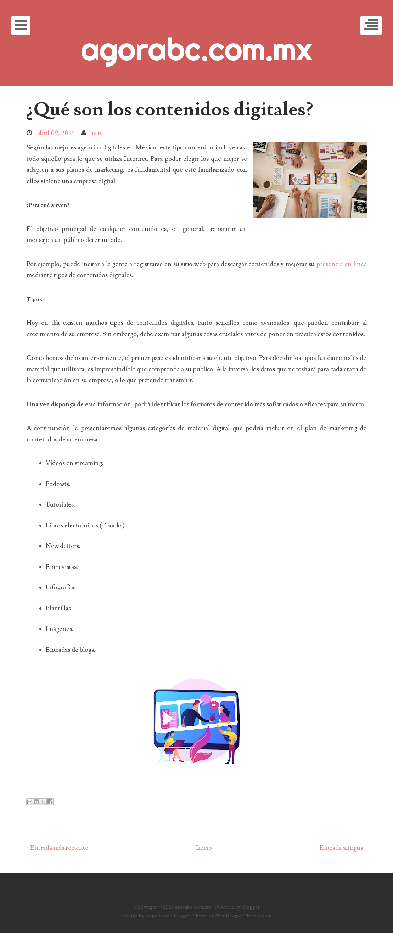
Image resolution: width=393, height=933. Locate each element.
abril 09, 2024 (56, 133)
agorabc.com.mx (196, 48)
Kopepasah (157, 915)
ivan (97, 133)
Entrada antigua (341, 848)
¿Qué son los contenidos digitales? (170, 109)
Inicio (204, 848)
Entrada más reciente (59, 848)
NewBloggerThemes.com (243, 915)
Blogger (251, 907)
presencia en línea (341, 264)
